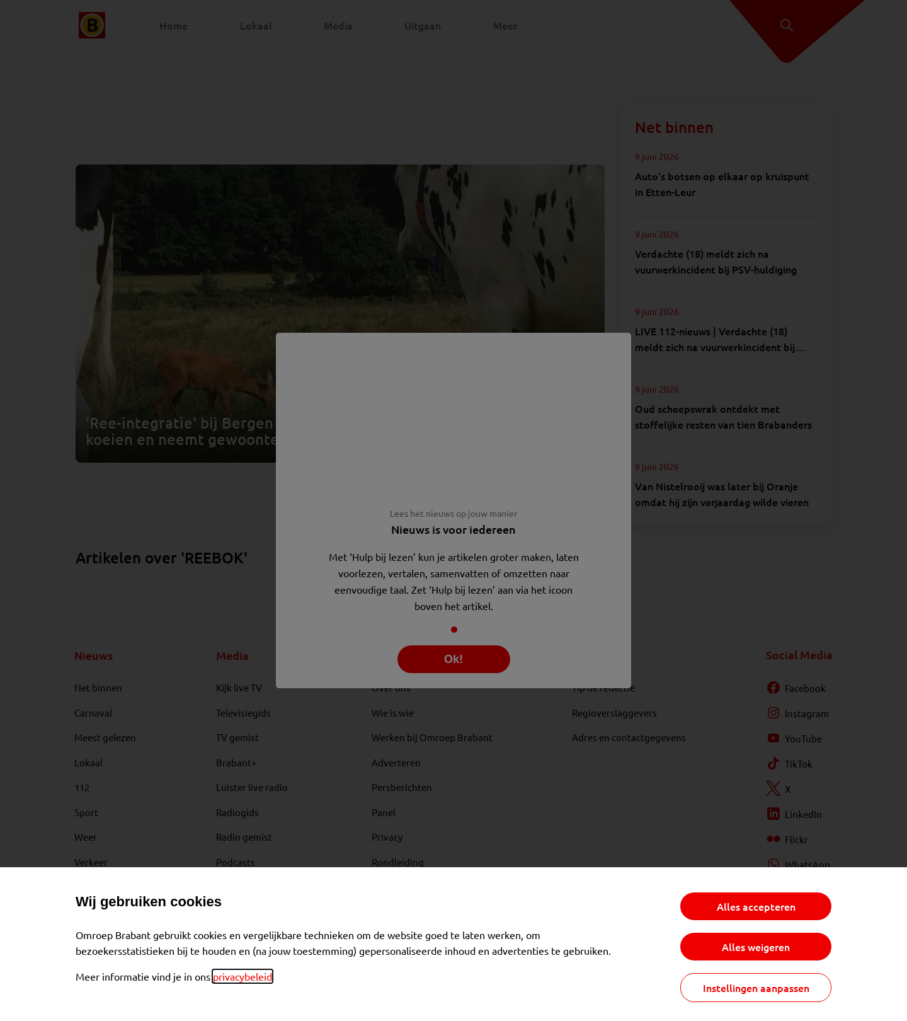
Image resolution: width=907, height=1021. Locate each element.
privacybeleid (242, 976)
